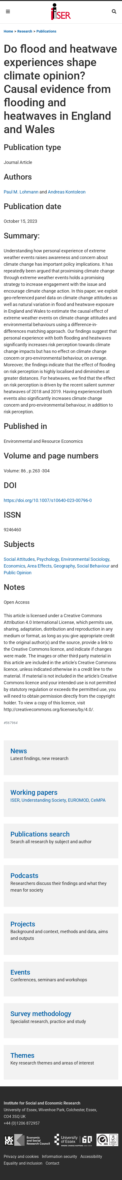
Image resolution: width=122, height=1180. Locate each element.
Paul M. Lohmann (21, 191)
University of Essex (73, 1139)
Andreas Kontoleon (67, 191)
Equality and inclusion (23, 1163)
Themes (22, 1056)
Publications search (40, 834)
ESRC (27, 1139)
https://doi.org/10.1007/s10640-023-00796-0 (48, 500)
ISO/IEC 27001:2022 (107, 1139)
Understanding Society (44, 800)
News (18, 751)
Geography (64, 566)
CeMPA (98, 800)
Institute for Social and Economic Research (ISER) (61, 12)
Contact (52, 1163)
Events (20, 972)
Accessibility (91, 1156)
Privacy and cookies (21, 1156)
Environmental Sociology (85, 559)
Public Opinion (17, 572)
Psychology (48, 559)
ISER (15, 800)
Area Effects (39, 566)
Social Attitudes (19, 559)
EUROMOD (78, 800)
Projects (22, 924)
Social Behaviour (93, 566)
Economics (14, 566)
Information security (59, 1156)
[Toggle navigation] (8, 11)
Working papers (34, 793)
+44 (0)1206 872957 (22, 1123)
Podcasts (24, 876)
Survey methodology (40, 1014)
